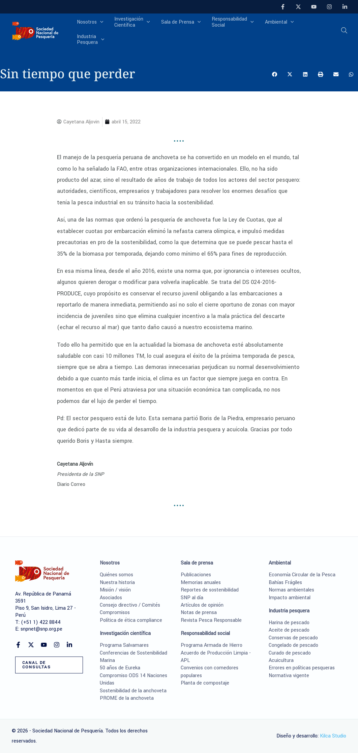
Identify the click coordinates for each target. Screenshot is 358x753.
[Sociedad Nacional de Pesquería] (35, 28)
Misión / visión (115, 589)
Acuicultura (281, 660)
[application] (105, 29)
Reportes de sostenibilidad (210, 589)
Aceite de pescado (289, 630)
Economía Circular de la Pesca (302, 574)
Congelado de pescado (293, 645)
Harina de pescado (289, 622)
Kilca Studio (333, 736)
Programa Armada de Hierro (211, 645)
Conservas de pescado (293, 637)
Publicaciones (196, 574)
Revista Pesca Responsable (211, 620)
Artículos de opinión (202, 605)
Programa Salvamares (124, 645)
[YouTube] (314, 6)
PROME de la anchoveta (127, 698)
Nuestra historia (117, 582)
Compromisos (115, 612)
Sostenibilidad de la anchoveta (133, 690)
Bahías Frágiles (285, 582)
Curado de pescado (290, 653)
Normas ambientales (291, 589)
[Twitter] (298, 6)
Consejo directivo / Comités (130, 605)
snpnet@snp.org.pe (41, 629)
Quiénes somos (116, 574)
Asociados (111, 597)
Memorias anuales (201, 582)
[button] (344, 29)
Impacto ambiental (289, 597)
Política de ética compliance (131, 620)
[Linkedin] (345, 6)
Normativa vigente (289, 675)
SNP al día (192, 597)
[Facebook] (283, 6)
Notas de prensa (199, 612)
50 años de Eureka (120, 667)
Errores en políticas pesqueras (302, 667)
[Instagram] (329, 6)
